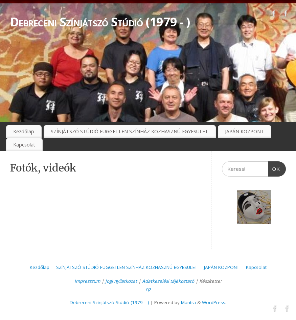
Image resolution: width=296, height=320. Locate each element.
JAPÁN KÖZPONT (244, 131)
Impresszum (87, 281)
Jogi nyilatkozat (121, 281)
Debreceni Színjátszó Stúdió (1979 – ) (109, 302)
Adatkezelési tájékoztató (168, 281)
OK (274, 166)
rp (148, 289)
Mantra (188, 302)
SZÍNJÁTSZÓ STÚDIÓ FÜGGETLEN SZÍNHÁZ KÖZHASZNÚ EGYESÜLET (129, 131)
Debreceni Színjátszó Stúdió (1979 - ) (100, 22)
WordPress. (214, 302)
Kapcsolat (24, 144)
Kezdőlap (23, 131)
